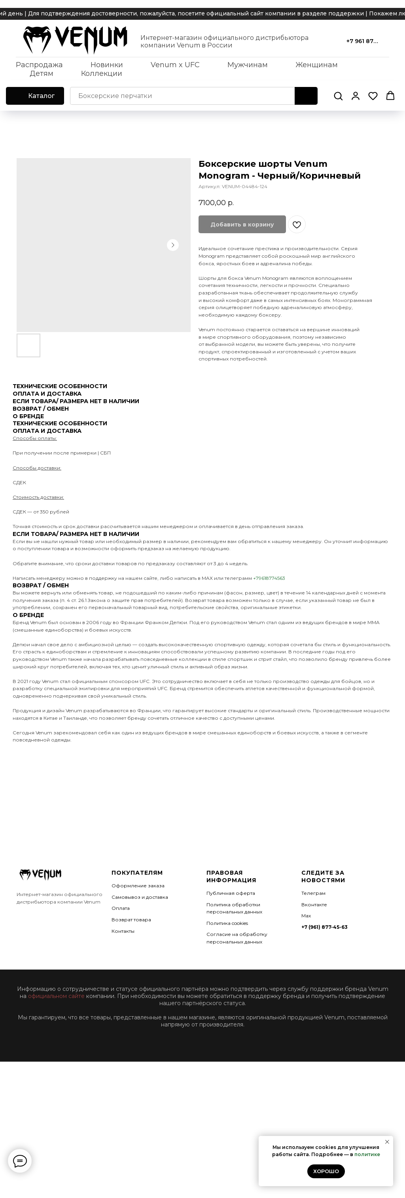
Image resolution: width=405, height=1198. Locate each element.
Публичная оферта (230, 893)
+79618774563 (269, 578)
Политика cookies (227, 923)
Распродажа (39, 64)
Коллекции (101, 73)
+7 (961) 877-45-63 (324, 927)
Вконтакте (314, 904)
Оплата (121, 908)
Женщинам (316, 64)
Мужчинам (247, 64)
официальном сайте (56, 996)
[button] (338, 95)
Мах (306, 916)
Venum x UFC (175, 64)
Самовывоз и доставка (140, 897)
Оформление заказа (138, 886)
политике (367, 1154)
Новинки (107, 64)
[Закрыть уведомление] (387, 1142)
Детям (41, 73)
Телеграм (313, 893)
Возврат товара (131, 920)
